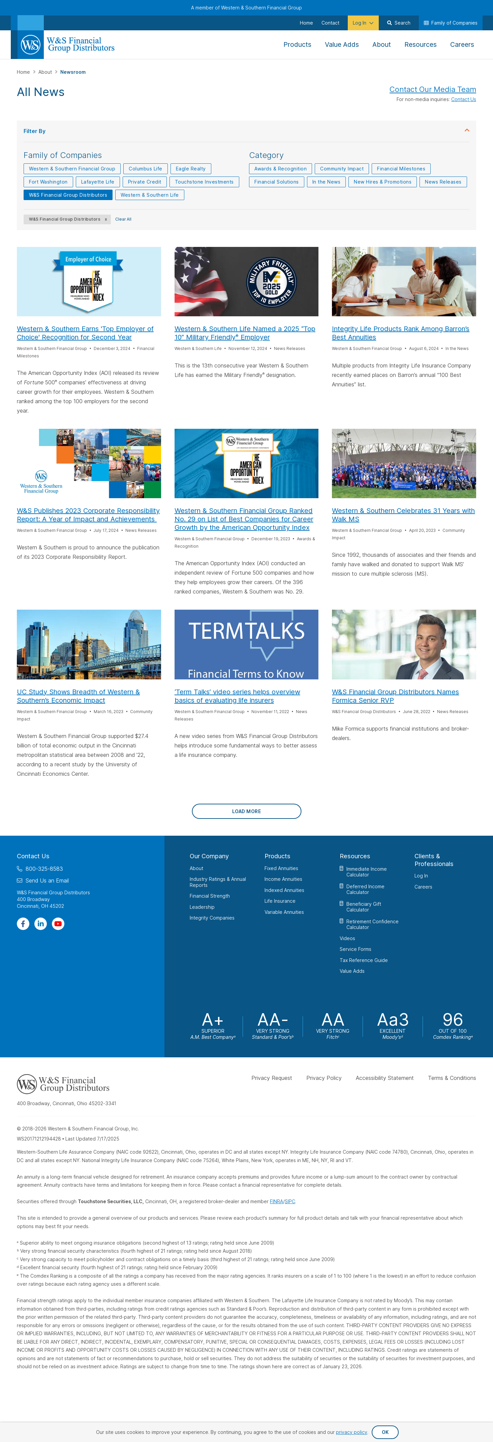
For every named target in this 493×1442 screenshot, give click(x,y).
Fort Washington (48, 182)
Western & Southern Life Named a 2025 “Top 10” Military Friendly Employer (245, 333)
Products (277, 856)
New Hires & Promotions (382, 182)
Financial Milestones (401, 168)
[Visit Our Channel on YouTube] (58, 924)
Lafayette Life (98, 182)
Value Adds (352, 971)
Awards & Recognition (280, 168)
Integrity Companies (212, 918)
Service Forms (355, 949)
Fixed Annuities (281, 868)
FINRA (276, 1201)
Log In (421, 875)
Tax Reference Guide (364, 960)
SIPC (290, 1201)
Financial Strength (210, 896)
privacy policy (351, 1432)
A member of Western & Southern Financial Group (246, 7)
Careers (423, 887)
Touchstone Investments (204, 182)
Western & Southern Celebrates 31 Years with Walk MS (403, 515)
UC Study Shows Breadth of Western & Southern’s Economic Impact (78, 696)
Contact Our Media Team (433, 89)
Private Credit (144, 182)
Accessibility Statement (385, 1078)
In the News (326, 182)
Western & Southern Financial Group (72, 168)
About (45, 72)
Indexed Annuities (284, 890)
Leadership (202, 907)
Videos (347, 938)
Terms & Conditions (452, 1078)
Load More (246, 811)
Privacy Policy (324, 1078)
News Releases (443, 182)
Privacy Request (271, 1078)
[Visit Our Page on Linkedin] (40, 924)
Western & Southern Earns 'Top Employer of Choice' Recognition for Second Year (85, 333)
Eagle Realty (191, 168)
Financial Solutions (276, 182)
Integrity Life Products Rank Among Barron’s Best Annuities (400, 333)
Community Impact (342, 168)
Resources (355, 856)
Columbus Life (145, 168)
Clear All (123, 219)
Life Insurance (280, 901)
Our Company (209, 856)
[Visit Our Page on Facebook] (23, 924)
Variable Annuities (284, 912)
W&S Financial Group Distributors (68, 195)
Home (24, 72)
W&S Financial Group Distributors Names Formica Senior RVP (395, 696)
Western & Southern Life (150, 195)
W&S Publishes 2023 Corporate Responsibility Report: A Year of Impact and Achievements (88, 515)
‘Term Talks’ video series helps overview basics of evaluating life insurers (237, 696)
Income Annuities (283, 879)
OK (385, 1432)
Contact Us (463, 99)
